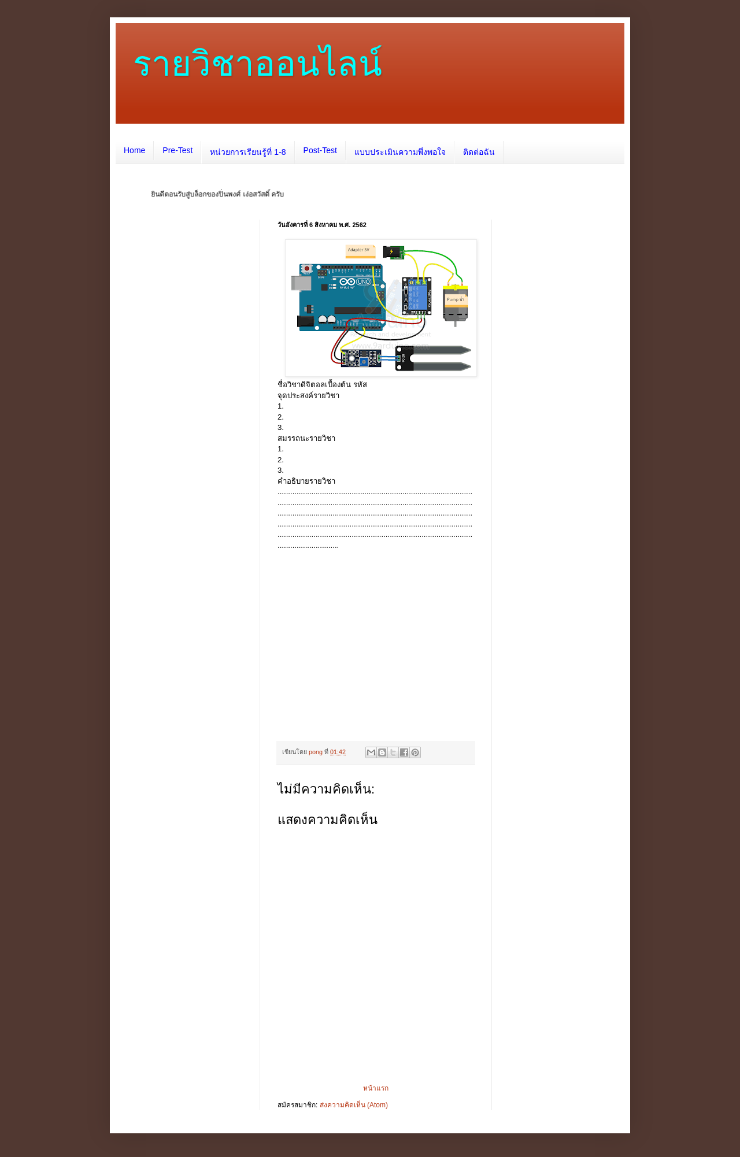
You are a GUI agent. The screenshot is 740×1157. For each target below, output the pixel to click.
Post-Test (320, 150)
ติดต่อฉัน (479, 152)
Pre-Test (177, 150)
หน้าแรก (375, 1088)
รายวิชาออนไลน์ (257, 63)
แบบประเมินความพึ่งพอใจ (400, 152)
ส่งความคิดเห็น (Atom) (354, 1105)
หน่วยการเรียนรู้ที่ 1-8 (248, 152)
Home (134, 150)
